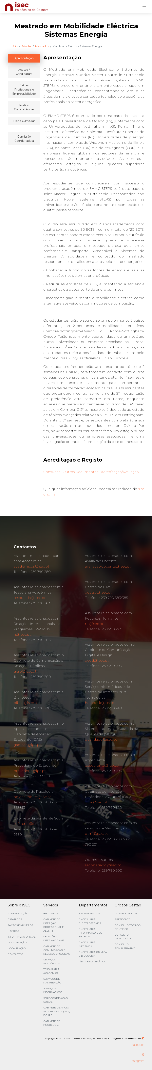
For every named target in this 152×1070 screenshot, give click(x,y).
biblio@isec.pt (26, 703)
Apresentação (18, 913)
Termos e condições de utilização (92, 1038)
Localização (17, 948)
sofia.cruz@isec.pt (29, 824)
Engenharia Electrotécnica (90, 921)
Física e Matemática (92, 961)
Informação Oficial (21, 936)
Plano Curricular (24, 121)
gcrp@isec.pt (25, 671)
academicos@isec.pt (31, 566)
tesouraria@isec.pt (30, 598)
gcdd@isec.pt (97, 660)
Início (14, 46)
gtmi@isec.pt (96, 834)
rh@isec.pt (94, 624)
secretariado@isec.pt (103, 865)
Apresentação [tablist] (24, 58)
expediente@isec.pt (102, 765)
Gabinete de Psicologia (51, 1023)
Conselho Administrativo (125, 946)
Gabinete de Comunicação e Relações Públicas (56, 950)
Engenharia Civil (90, 913)
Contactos (15, 954)
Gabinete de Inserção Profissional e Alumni (53, 925)
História (13, 930)
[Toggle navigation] (143, 6)
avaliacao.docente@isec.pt (108, 566)
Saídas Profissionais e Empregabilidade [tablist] (24, 89)
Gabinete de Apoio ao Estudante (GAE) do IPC (56, 1011)
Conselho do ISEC (127, 913)
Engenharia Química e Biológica (93, 953)
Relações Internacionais (53, 938)
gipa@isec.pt (96, 802)
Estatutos (15, 919)
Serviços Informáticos (52, 990)
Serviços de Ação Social (55, 1000)
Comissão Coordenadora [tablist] (24, 139)
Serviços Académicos (51, 961)
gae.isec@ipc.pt (27, 745)
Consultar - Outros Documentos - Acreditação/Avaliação (91, 472)
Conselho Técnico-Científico (128, 927)
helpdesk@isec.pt (100, 703)
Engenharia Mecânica (87, 944)
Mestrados (42, 46)
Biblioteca (50, 913)
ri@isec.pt (22, 634)
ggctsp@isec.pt (98, 592)
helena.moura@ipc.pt (32, 797)
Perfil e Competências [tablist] (24, 107)
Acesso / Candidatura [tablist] (24, 72)
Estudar (26, 46)
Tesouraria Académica (51, 971)
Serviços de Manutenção (52, 980)
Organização (17, 942)
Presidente (122, 919)
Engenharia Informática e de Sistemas (91, 932)
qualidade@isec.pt (101, 739)
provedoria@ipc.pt (30, 771)
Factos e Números (20, 925)
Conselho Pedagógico (123, 936)
